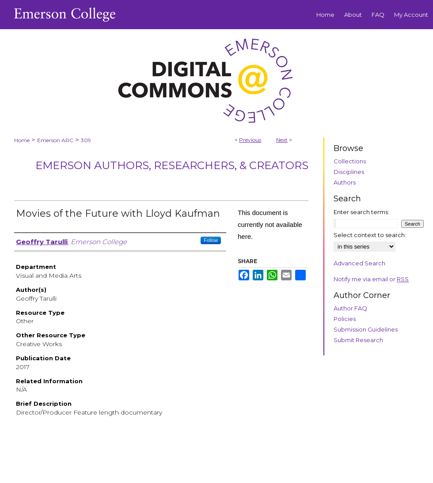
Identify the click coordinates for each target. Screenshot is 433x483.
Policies (345, 318)
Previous (250, 139)
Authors (345, 182)
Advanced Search (359, 263)
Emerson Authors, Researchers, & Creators (171, 165)
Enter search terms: (361, 211)
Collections (350, 161)
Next (282, 139)
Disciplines (349, 171)
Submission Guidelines (366, 329)
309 (86, 140)
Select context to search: (370, 234)
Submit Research (358, 339)
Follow (211, 240)
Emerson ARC (55, 140)
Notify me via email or (371, 279)
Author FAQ (350, 308)
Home (22, 140)
